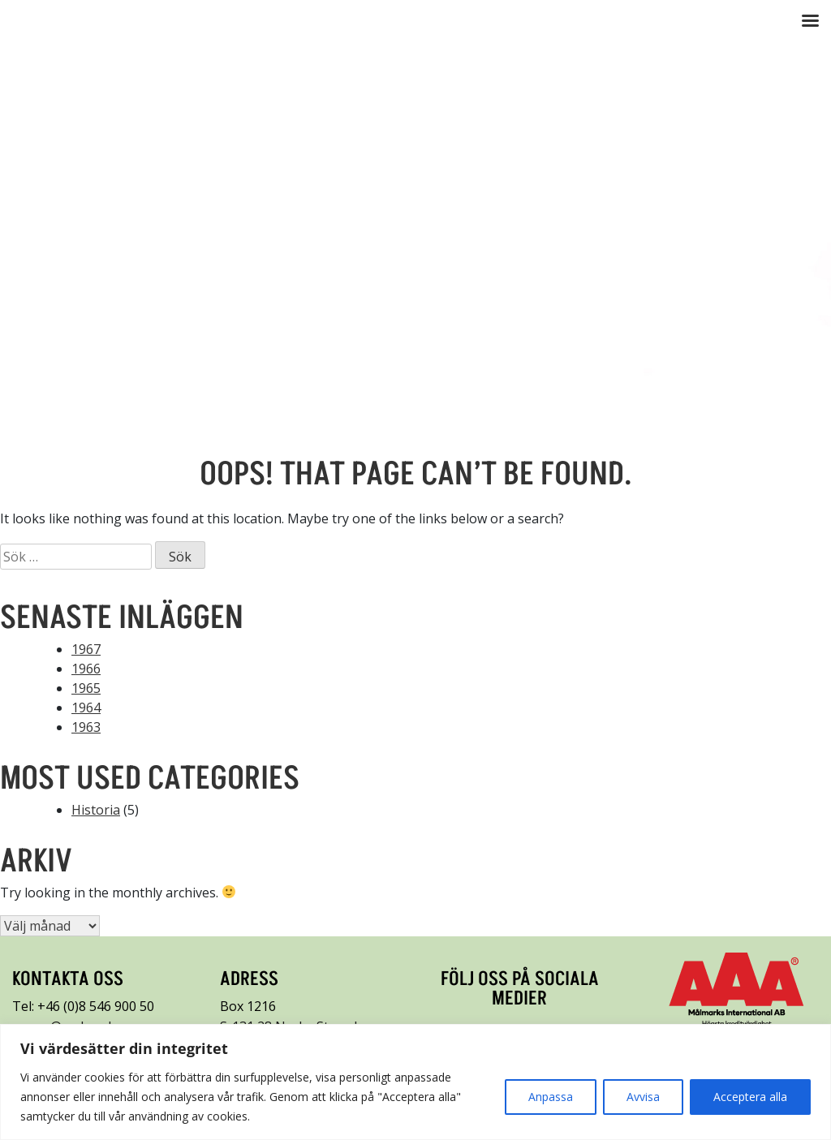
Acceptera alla (750, 1096)
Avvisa (643, 1096)
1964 (86, 707)
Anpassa (550, 1096)
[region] (415, 1082)
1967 (86, 649)
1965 (86, 688)
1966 (86, 669)
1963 (86, 727)
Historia (95, 810)
